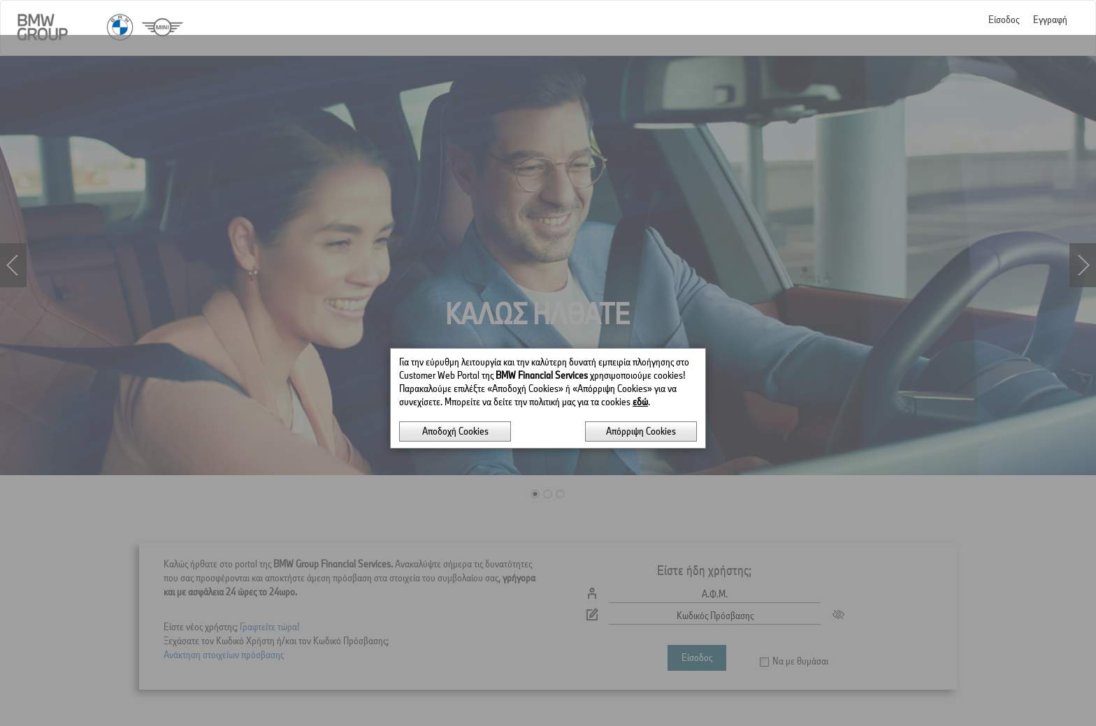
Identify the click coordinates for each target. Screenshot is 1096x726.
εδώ (640, 366)
